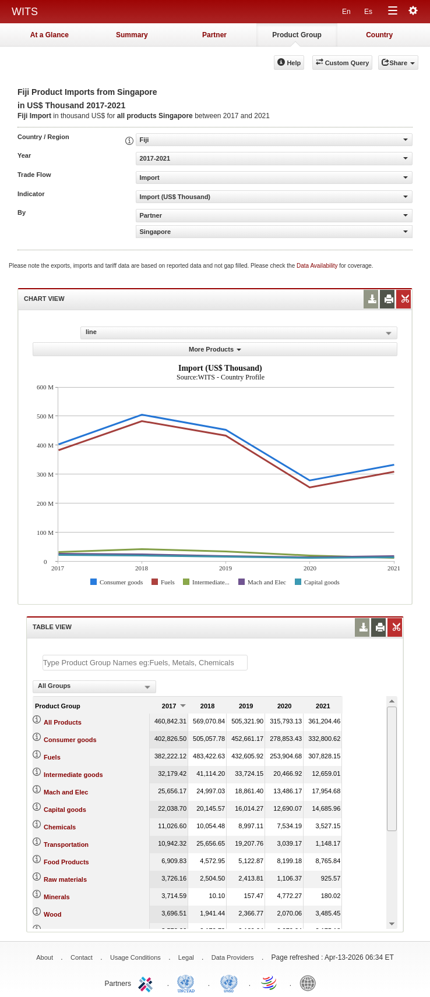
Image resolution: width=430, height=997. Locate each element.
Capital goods (65, 809)
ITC (147, 982)
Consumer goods (70, 739)
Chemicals (60, 827)
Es (368, 12)
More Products (215, 349)
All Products (63, 722)
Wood (52, 914)
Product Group (297, 35)
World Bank (310, 982)
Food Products (66, 861)
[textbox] (145, 662)
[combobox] (94, 686)
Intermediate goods (73, 774)
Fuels (52, 757)
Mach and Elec (66, 792)
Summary (132, 35)
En (346, 12)
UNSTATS (229, 982)
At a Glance (49, 35)
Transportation (66, 844)
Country (379, 35)
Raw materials (65, 879)
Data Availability (318, 265)
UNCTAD (188, 982)
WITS (25, 11)
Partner (214, 35)
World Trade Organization (269, 982)
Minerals (57, 896)
